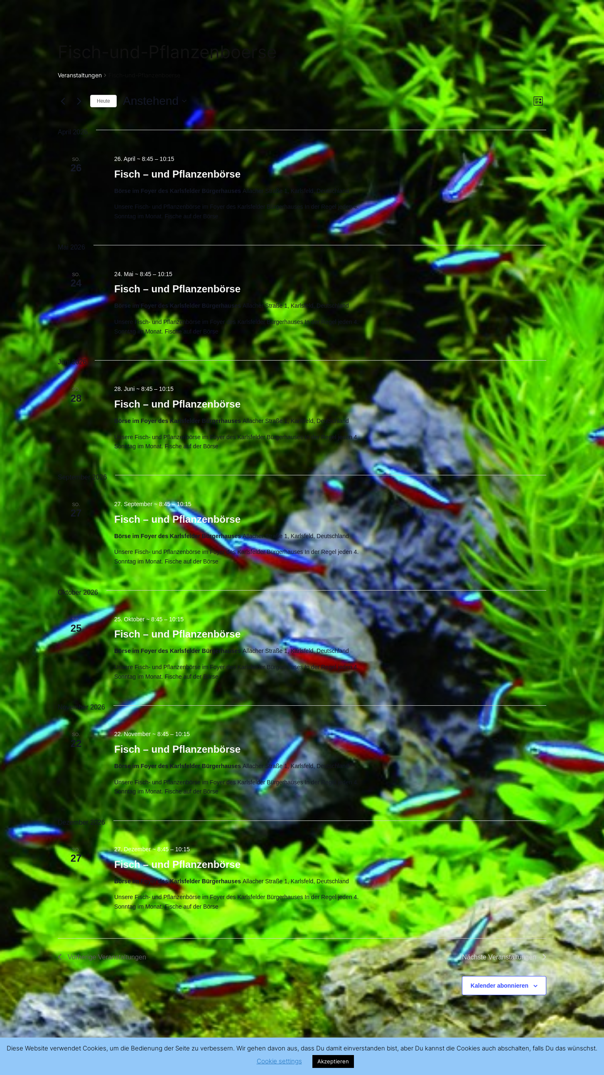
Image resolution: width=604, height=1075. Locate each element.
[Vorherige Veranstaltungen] (63, 101)
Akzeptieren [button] (333, 1061)
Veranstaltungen (80, 75)
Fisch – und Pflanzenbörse (177, 174)
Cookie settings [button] (279, 1061)
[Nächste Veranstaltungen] (79, 101)
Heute (103, 101)
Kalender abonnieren (499, 985)
